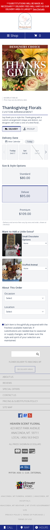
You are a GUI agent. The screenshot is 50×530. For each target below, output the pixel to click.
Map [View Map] (25, 527)
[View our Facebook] (20, 416)
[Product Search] (25, 354)
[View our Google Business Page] (25, 416)
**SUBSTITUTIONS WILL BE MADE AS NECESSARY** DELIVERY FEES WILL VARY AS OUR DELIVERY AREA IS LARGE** (25, 6)
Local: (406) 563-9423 (25, 437)
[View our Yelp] (30, 416)
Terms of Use (25, 519)
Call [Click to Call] (8, 527)
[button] (25, 467)
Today (29, 141)
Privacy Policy (13, 514)
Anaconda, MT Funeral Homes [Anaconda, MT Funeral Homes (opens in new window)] (16, 496)
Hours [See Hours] (41, 527)
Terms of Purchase (33, 514)
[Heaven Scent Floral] (25, 28)
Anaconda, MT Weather (12, 505)
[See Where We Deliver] (25, 369)
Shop (12, 35)
